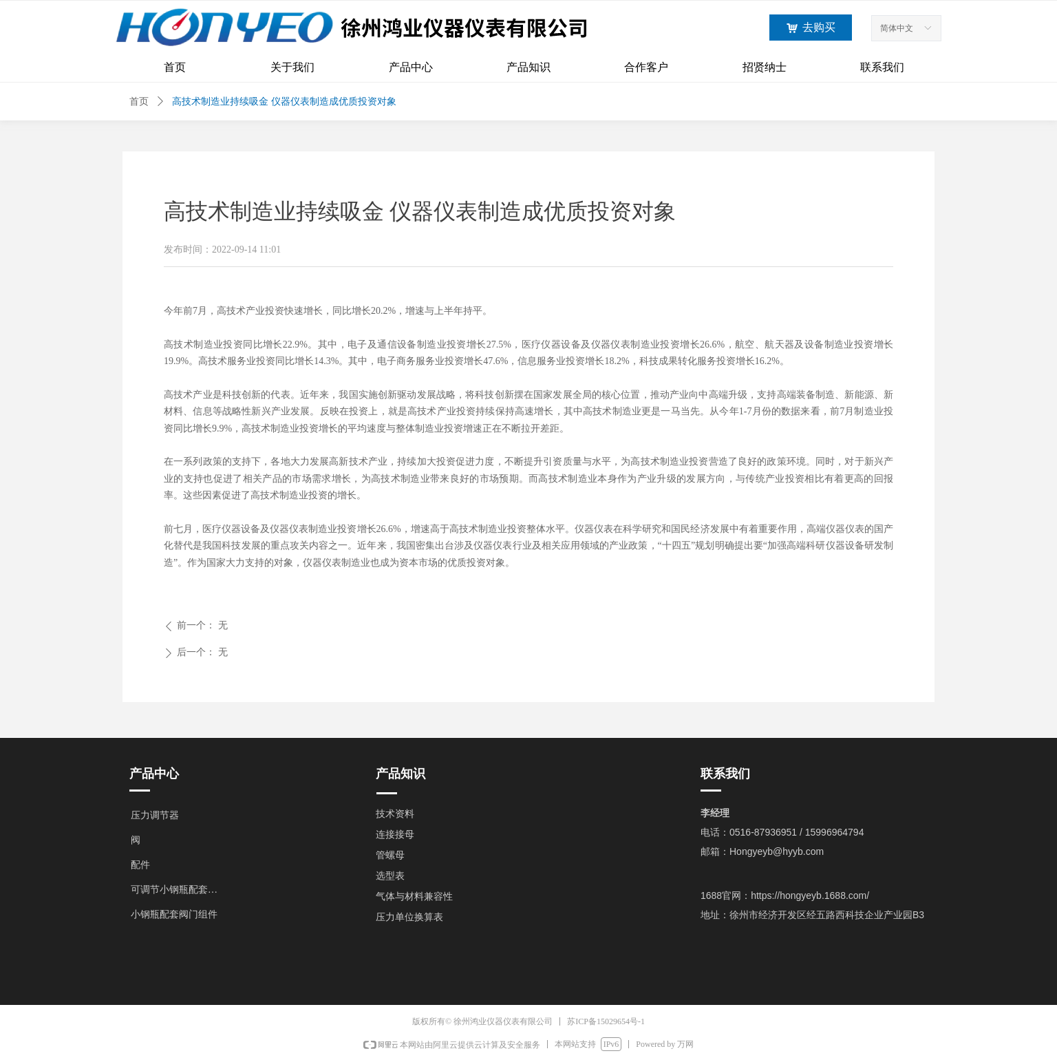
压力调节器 (155, 815)
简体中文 (896, 28)
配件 (140, 865)
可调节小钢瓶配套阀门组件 (182, 889)
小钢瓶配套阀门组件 (174, 914)
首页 (139, 101)
